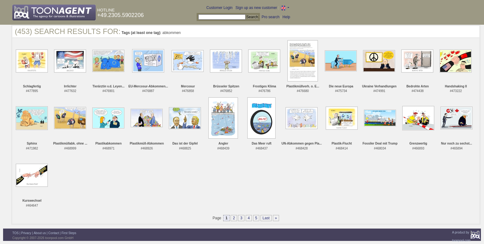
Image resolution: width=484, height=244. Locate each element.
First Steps (68, 233)
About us (40, 233)
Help (286, 17)
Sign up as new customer (256, 8)
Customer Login (220, 8)
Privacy (26, 233)
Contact (53, 233)
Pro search (270, 17)
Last (266, 218)
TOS (15, 233)
